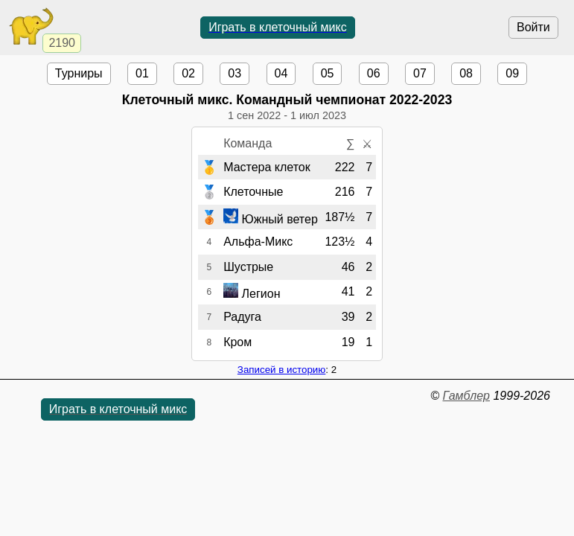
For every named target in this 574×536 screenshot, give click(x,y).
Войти (533, 27)
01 (142, 73)
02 (188, 73)
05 (327, 73)
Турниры (79, 73)
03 (234, 73)
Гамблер (466, 395)
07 (420, 73)
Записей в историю (281, 369)
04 (281, 73)
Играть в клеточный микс (277, 27)
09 (512, 73)
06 (373, 73)
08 (466, 73)
